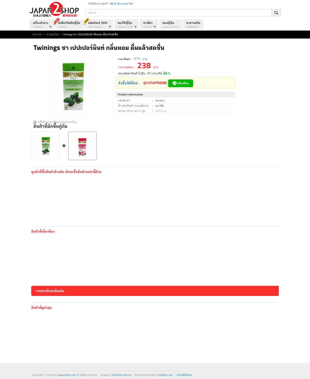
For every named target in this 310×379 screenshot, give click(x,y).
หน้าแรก (37, 34)
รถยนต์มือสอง (184, 374)
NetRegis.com (165, 374)
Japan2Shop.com (67, 374)
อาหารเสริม (193, 25)
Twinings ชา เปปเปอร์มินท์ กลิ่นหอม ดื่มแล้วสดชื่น (90, 34)
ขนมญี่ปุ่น (170, 25)
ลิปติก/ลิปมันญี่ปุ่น (67, 23)
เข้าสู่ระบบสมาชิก (121, 3)
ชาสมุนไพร (52, 34)
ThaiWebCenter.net (122, 374)
